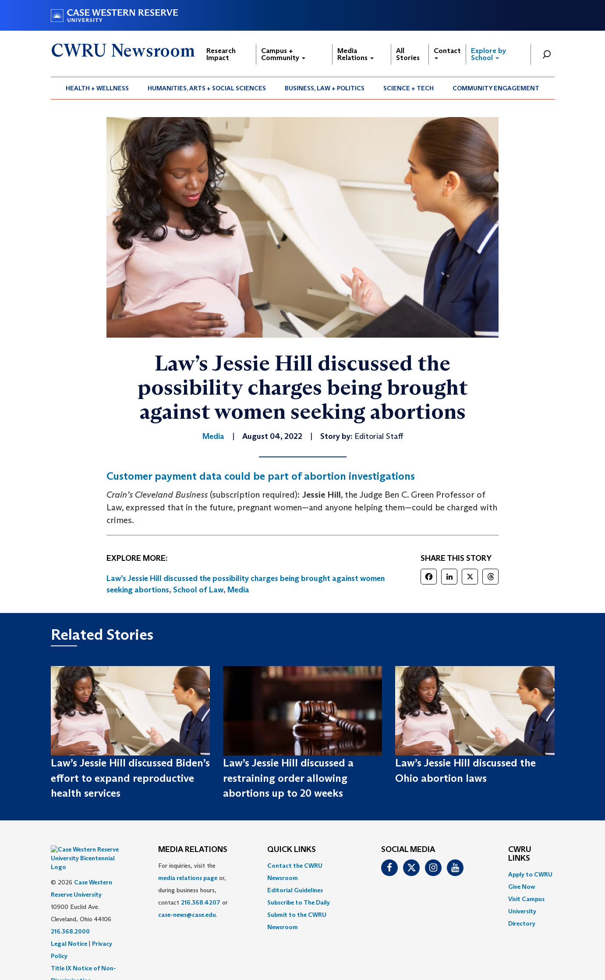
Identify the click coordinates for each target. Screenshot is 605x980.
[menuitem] (97, 88)
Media (238, 590)
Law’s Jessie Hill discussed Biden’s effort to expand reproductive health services (130, 777)
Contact (447, 52)
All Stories (408, 54)
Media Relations (355, 54)
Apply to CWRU (530, 874)
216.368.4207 (200, 902)
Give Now (521, 887)
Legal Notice (69, 922)
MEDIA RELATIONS (192, 849)
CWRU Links (519, 854)
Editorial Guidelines (295, 890)
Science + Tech (408, 88)
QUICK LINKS (291, 849)
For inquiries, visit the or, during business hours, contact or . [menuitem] (193, 890)
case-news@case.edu (187, 915)
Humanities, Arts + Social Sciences (207, 88)
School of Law (198, 590)
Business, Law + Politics (324, 88)
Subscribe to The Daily (298, 902)
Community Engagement (496, 88)
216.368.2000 (70, 909)
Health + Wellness (97, 88)
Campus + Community (283, 54)
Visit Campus (526, 899)
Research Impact (221, 54)
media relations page (187, 878)
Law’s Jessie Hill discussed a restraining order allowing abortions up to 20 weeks (288, 777)
